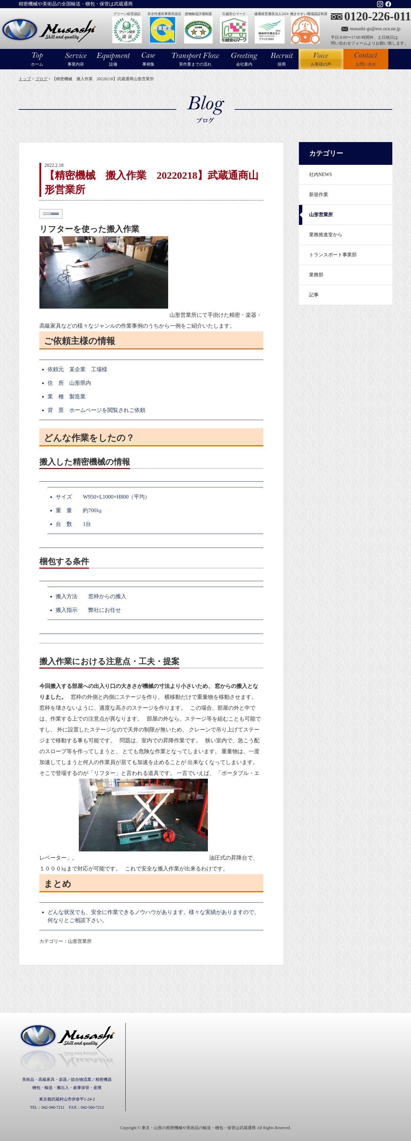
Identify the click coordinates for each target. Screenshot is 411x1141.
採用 (282, 64)
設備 (113, 64)
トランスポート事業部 (333, 254)
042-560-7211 (53, 1107)
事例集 (148, 64)
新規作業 (318, 194)
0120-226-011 (377, 16)
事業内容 (76, 64)
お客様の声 (321, 59)
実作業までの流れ (195, 64)
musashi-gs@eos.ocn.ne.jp (375, 28)
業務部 (316, 274)
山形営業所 (321, 214)
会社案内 (244, 64)
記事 (314, 294)
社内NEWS (320, 174)
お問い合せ (366, 64)
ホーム (37, 64)
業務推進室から (325, 234)
